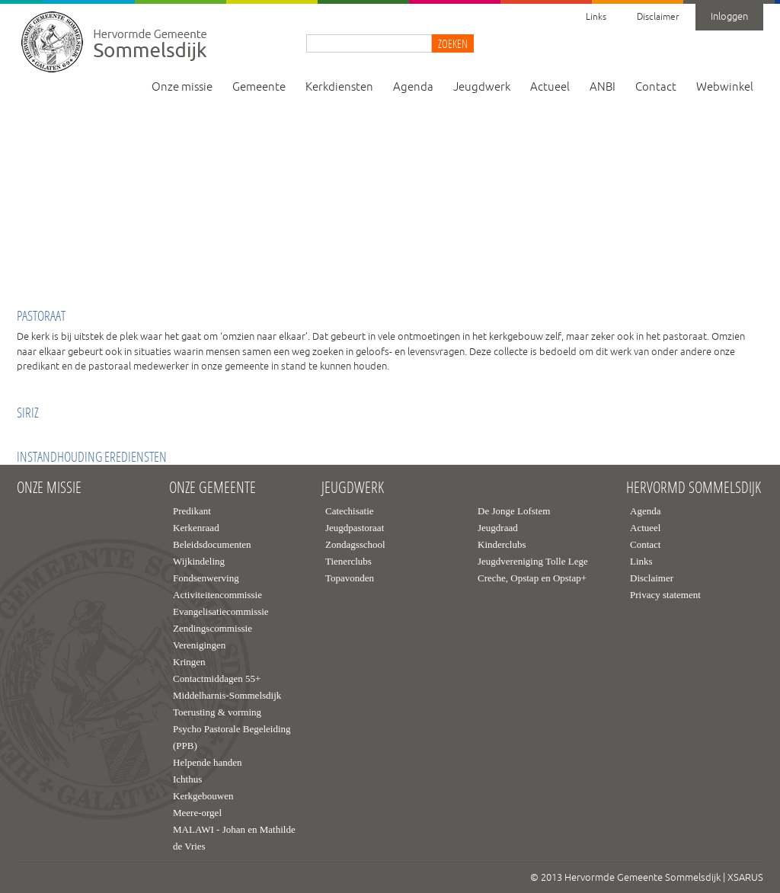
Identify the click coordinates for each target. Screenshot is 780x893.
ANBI (602, 87)
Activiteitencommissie (217, 594)
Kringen (189, 661)
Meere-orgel (197, 812)
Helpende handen (207, 762)
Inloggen (729, 17)
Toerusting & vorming (217, 712)
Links (596, 17)
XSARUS (745, 878)
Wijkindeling (199, 561)
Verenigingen (199, 645)
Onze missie (182, 87)
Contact (655, 87)
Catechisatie (349, 511)
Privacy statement (665, 594)
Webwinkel (724, 87)
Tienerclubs (348, 561)
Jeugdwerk (481, 87)
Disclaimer (658, 17)
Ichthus (187, 779)
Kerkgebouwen (203, 796)
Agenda (413, 87)
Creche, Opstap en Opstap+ (532, 578)
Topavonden (349, 578)
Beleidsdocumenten (212, 544)
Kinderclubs (502, 544)
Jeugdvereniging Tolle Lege (533, 561)
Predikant (192, 511)
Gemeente (259, 87)
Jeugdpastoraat (354, 527)
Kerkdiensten (339, 87)
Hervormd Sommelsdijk (693, 487)
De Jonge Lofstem (514, 511)
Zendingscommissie (212, 628)
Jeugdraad (498, 527)
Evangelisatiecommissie (221, 611)
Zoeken (453, 43)
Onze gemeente (212, 487)
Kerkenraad (196, 527)
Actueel (550, 87)
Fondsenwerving (206, 578)
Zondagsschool (355, 544)
